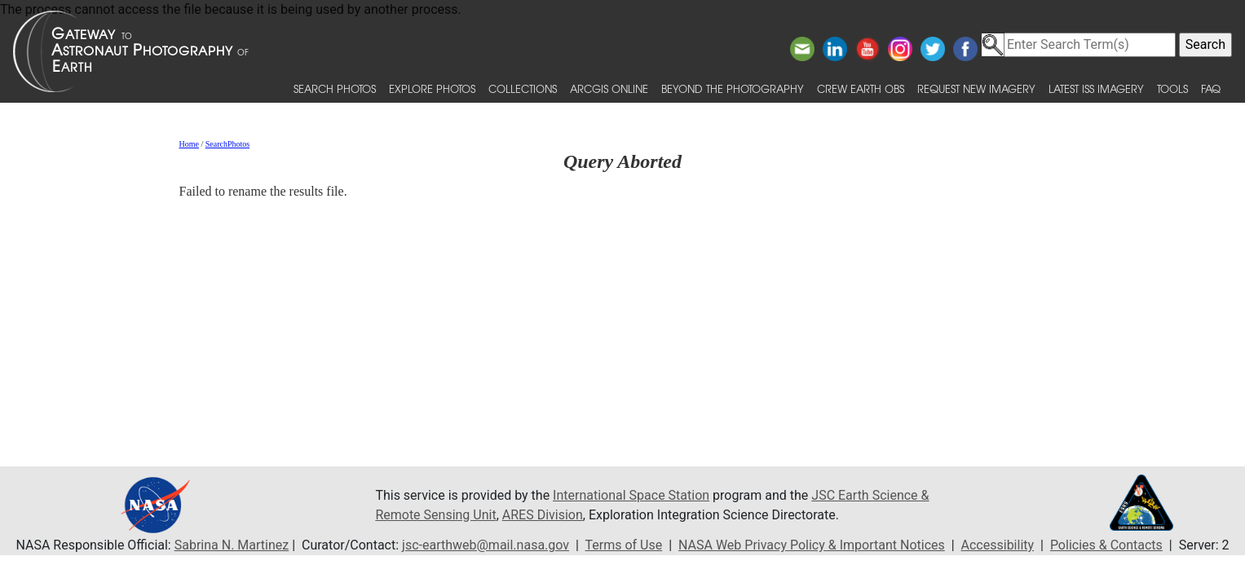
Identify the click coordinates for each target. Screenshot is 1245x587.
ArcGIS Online (609, 88)
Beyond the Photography (732, 88)
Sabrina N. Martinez (231, 545)
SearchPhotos (227, 143)
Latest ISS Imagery (1096, 88)
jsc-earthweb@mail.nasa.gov (485, 545)
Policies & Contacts (1106, 545)
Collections (522, 88)
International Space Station (631, 495)
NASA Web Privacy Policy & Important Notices (811, 545)
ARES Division (542, 515)
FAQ (1211, 88)
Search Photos (335, 88)
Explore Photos (432, 88)
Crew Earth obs (860, 88)
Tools (1172, 88)
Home (188, 143)
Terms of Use (624, 545)
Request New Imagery (976, 88)
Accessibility (998, 545)
